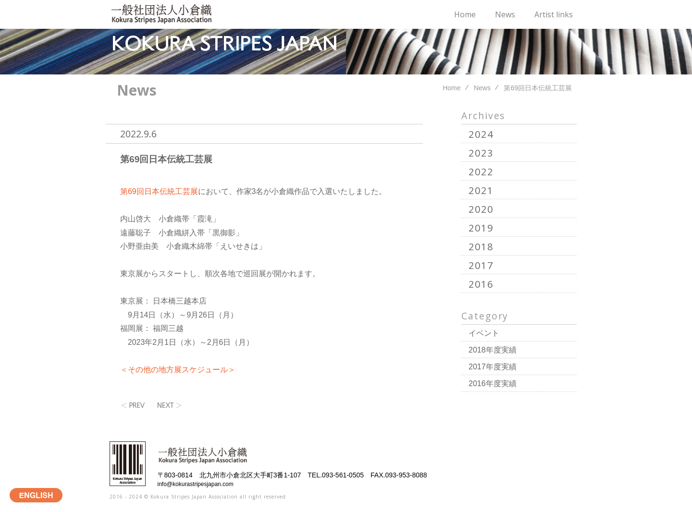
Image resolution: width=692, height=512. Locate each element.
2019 (481, 227)
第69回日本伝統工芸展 (166, 159)
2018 (481, 246)
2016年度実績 (493, 383)
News (505, 14)
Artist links (553, 14)
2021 (481, 190)
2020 (481, 209)
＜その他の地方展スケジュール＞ (177, 370)
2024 (481, 134)
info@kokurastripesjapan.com (196, 484)
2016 (481, 284)
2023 (481, 152)
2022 (481, 171)
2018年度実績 (493, 350)
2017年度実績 (493, 367)
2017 (481, 265)
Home (465, 14)
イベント (484, 333)
